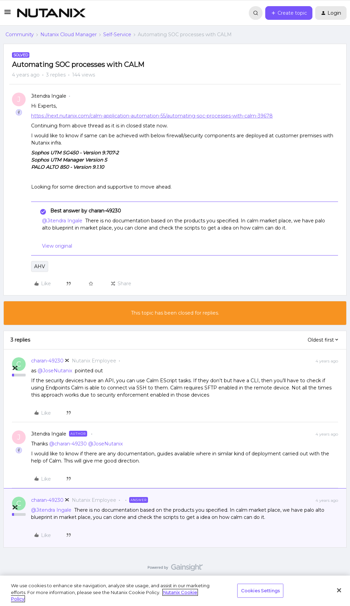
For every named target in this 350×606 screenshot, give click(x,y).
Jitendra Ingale (48, 96)
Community (19, 34)
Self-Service (117, 34)
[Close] (339, 590)
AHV (39, 266)
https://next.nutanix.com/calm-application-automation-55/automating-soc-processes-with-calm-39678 (152, 116)
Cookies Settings (260, 590)
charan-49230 (47, 361)
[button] (7, 14)
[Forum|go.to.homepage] (51, 13)
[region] (175, 591)
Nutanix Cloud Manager (68, 34)
